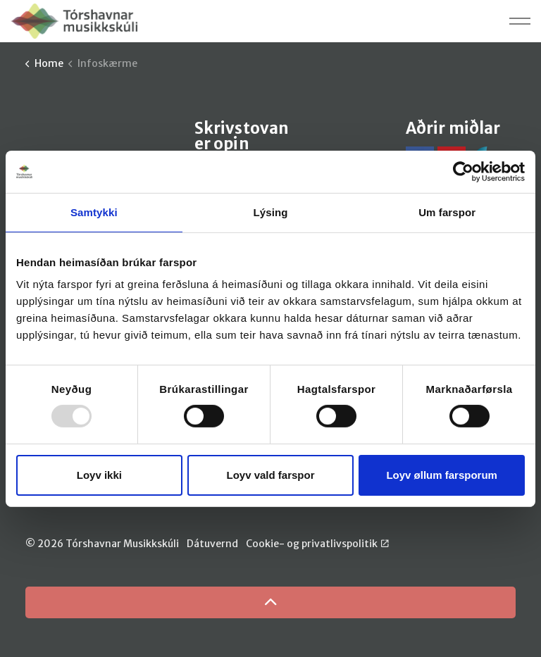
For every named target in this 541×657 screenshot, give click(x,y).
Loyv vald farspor (270, 475)
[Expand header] (520, 21)
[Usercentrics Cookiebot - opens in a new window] (463, 171)
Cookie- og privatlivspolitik (317, 543)
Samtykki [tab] (94, 212)
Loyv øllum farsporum (441, 475)
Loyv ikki (99, 475)
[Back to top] (270, 602)
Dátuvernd (212, 543)
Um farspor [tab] (446, 212)
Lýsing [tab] (271, 212)
